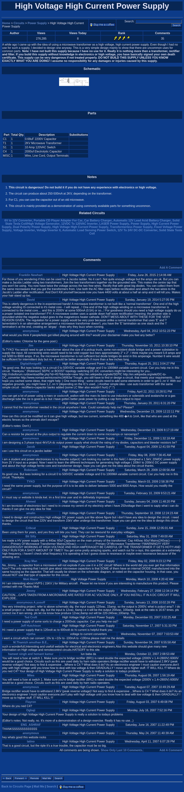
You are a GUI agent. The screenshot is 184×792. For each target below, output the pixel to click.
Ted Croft (30, 617)
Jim (30, 345)
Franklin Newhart (31, 275)
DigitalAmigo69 (30, 363)
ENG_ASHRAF (31, 724)
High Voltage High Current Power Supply (80, 226)
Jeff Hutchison (31, 625)
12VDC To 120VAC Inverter (79, 223)
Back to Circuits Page (16, 786)
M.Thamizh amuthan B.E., (30, 642)
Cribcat (31, 528)
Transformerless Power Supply (131, 226)
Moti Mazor (30, 579)
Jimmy (30, 590)
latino (31, 741)
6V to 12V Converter (18, 220)
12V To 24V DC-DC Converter (137, 230)
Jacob (31, 446)
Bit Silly (30, 536)
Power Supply (37, 23)
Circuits (19, 23)
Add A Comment (171, 267)
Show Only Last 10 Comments (121, 750)
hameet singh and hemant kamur (30, 654)
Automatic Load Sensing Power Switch (89, 230)
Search (51, 786)
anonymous (31, 330)
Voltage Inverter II (49, 230)
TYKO (31, 481)
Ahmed (31, 501)
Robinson (31, 469)
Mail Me (39, 786)
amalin (30, 513)
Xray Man (30, 561)
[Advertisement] (151, 145)
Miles (30, 675)
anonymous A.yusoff (30, 602)
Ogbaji (30, 710)
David (31, 299)
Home (6, 23)
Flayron (31, 701)
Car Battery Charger (98, 220)
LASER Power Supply (114, 223)
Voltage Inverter (24, 230)
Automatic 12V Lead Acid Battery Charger (142, 220)
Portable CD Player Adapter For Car (58, 220)
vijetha (30, 634)
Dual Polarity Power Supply (32, 226)
